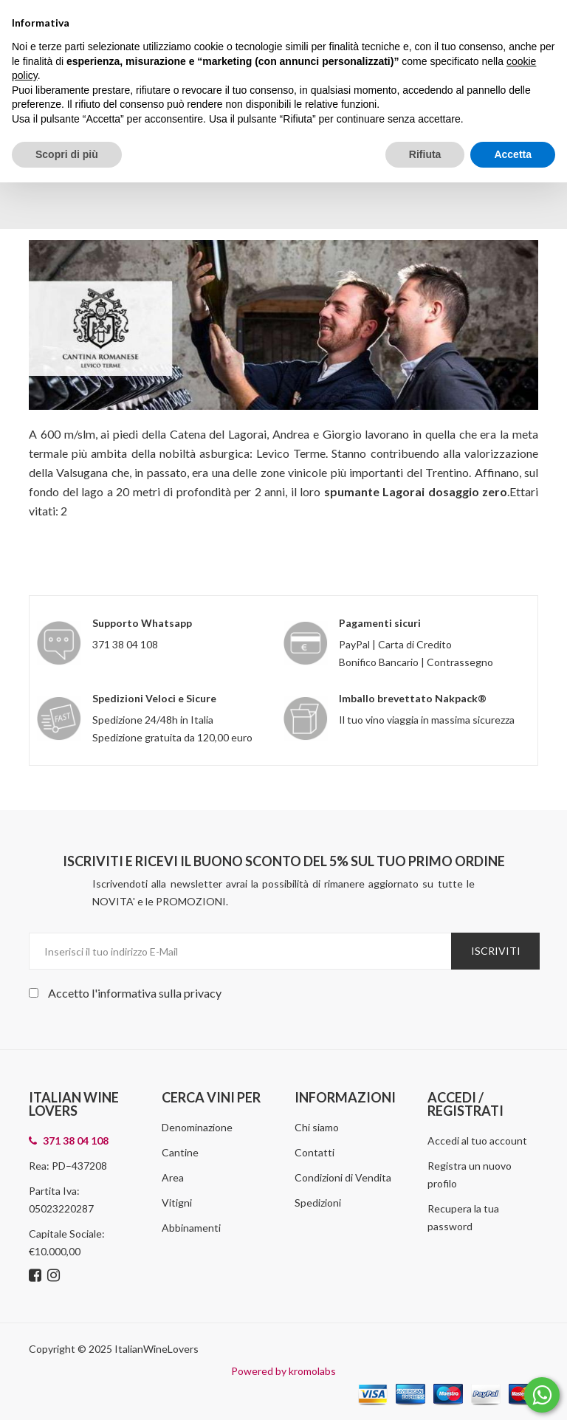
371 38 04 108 (125, 644)
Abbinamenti (191, 1227)
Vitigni (177, 1202)
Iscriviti (495, 950)
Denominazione (197, 1127)
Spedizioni (318, 1202)
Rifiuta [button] (425, 154)
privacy (202, 993)
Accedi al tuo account (477, 1140)
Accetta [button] (513, 154)
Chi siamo (317, 1127)
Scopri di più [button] (66, 154)
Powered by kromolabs (283, 1371)
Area (173, 1177)
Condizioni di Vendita (343, 1177)
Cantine (180, 1152)
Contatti (314, 1152)
